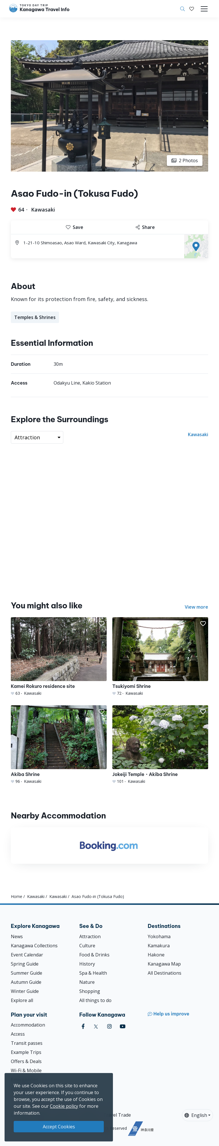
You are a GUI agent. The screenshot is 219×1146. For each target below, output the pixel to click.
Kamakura (159, 945)
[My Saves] (191, 9)
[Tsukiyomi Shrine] (160, 656)
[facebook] (83, 1026)
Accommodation (28, 1025)
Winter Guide (25, 991)
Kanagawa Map (164, 964)
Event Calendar (27, 955)
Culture (87, 945)
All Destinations (164, 973)
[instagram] (109, 1026)
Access (18, 1034)
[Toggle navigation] (204, 9)
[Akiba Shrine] (59, 744)
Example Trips (26, 1052)
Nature (87, 982)
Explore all (22, 1000)
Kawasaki (43, 209)
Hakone (156, 955)
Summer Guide (26, 973)
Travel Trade (117, 1115)
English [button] (195, 1115)
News (17, 936)
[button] (191, 9)
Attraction (90, 936)
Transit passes (26, 1043)
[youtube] (122, 1026)
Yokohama (159, 936)
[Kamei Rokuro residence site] (59, 656)
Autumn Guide (26, 982)
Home (16, 896)
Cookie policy (64, 1106)
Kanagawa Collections (34, 945)
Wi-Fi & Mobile (26, 1070)
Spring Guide (24, 964)
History (87, 964)
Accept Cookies (59, 1126)
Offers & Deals (26, 1061)
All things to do (95, 1000)
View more (196, 607)
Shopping (89, 991)
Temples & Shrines (35, 317)
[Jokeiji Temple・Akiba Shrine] (160, 744)
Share (145, 227)
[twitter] (96, 1026)
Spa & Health (93, 973)
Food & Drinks (94, 955)
